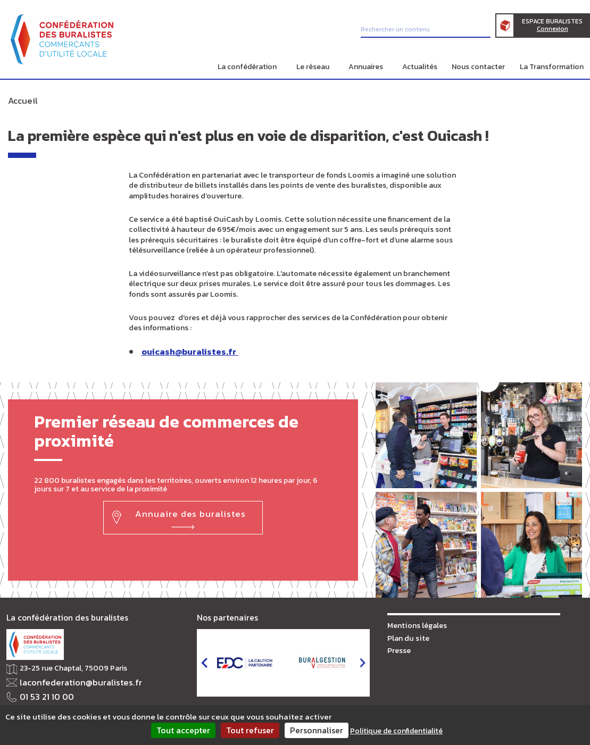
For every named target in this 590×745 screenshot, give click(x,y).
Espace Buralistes (557, 27)
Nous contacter (478, 66)
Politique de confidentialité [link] (396, 730)
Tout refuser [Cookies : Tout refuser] (250, 730)
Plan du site (406, 634)
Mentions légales (415, 622)
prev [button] (204, 660)
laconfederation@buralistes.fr (71, 679)
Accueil (20, 99)
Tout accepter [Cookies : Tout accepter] (183, 730)
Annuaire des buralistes (189, 509)
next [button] (362, 660)
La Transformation (552, 66)
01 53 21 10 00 (43, 692)
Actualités (419, 66)
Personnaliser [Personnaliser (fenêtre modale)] (316, 730)
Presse (398, 646)
